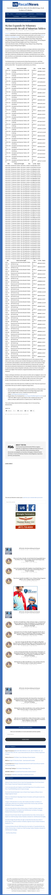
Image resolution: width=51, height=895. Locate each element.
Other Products (32, 16)
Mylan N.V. (7, 33)
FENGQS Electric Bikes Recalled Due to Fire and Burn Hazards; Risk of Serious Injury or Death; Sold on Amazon (29, 662)
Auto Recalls (24, 16)
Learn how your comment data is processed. (33, 497)
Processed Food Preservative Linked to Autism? (25, 771)
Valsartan (25, 414)
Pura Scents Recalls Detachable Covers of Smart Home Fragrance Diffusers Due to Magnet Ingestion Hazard (29, 579)
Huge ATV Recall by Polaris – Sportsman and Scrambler (22, 760)
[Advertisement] (25, 428)
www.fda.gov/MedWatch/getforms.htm (34, 396)
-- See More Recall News (10, 832)
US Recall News (25, 4)
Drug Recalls (31, 13)
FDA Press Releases (18, 414)
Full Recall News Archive (21, 13)
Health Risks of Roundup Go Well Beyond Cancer (22, 774)
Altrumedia (23, 890)
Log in (38, 890)
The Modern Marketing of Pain (23, 768)
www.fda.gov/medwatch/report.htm (19, 394)
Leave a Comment (30, 30)
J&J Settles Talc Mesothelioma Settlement (29, 548)
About (11, 13)
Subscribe (25, 739)
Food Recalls (16, 16)
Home (8, 13)
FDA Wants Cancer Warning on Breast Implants (24, 757)
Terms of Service (31, 890)
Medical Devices (39, 13)
